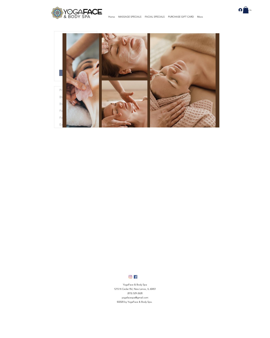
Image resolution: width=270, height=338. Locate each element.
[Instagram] (130, 277)
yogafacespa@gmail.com (135, 297)
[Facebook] (135, 277)
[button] (246, 9)
